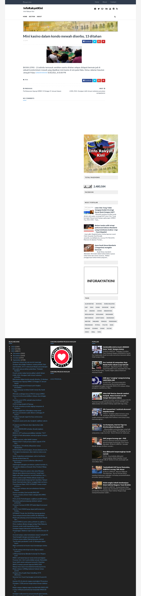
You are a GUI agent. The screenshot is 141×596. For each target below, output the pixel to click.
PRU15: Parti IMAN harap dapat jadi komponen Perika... (29, 409)
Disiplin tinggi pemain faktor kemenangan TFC (28, 502)
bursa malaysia (124, 203)
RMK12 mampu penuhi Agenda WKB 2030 (27, 464)
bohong (113, 203)
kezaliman (113, 213)
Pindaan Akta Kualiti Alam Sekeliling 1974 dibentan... (27, 473)
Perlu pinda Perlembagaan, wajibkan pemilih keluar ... (30, 398)
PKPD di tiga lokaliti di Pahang (23, 304)
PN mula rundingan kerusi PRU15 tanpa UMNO (29, 293)
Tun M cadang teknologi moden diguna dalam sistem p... (28, 450)
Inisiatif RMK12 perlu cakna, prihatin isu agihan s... (30, 421)
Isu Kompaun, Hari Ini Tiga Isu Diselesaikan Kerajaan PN (115, 325)
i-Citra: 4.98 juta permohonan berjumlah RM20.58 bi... (29, 490)
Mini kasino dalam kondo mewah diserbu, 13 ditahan (30, 279)
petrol (111, 224)
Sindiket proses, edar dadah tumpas (25, 339)
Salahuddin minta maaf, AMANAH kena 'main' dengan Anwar (116, 247)
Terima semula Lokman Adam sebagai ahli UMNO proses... (29, 395)
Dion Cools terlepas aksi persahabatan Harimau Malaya (29, 389)
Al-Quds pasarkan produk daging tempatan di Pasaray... (28, 307)
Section (18, 16)
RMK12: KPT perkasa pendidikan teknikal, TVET (29, 332)
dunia (112, 206)
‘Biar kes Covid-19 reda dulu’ (22, 551)
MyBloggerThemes (50, 593)
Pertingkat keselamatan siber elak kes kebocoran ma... (29, 352)
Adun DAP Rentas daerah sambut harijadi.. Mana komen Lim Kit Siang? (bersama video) (116, 295)
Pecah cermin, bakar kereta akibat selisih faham (29, 272)
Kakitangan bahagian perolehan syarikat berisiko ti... (30, 364)
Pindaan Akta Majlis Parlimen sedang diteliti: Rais (29, 264)
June (15, 569)
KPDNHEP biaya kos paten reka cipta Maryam (28, 370)
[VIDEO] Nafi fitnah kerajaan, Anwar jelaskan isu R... (30, 349)
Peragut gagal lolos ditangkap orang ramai (27, 310)
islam (127, 206)
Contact (127, 2)
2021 (13, 251)
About (119, 2)
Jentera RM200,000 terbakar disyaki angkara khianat (28, 329)
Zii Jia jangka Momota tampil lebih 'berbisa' (27, 556)
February (16, 577)
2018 (13, 586)
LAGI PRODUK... (56, 279)
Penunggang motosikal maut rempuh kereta (28, 499)
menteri (101, 221)
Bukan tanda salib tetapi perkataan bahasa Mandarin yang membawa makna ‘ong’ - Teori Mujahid (120, 128)
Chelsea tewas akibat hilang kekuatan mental (28, 439)
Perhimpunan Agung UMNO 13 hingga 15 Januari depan (29, 282)
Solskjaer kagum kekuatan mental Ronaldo (27, 428)
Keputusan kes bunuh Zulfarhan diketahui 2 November (28, 361)
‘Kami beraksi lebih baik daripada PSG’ (25, 540)
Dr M (105, 206)
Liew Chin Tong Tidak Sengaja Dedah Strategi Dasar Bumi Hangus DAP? (119, 109)
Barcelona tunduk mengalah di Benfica (26, 508)
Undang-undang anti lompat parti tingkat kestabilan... (27, 286)
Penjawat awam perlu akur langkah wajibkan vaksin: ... (30, 321)
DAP (100, 206)
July (14, 566)
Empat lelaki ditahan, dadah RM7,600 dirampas (28, 553)
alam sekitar (103, 203)
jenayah (106, 210)
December (16, 253)
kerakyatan (122, 210)
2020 (13, 582)
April (15, 573)
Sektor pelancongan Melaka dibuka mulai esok (28, 377)
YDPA (113, 231)
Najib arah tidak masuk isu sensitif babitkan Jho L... (30, 375)
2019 (13, 584)
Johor (113, 210)
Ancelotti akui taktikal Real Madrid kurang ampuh (29, 549)
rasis (125, 224)
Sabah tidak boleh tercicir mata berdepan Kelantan (30, 538)
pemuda (118, 221)
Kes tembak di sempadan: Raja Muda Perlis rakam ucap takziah (115, 263)
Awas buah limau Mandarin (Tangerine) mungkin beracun (119, 147)
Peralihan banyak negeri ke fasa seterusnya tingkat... (27, 317)
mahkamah (124, 217)
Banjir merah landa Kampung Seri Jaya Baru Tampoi (30, 379)
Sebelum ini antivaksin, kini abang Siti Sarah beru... (29, 558)
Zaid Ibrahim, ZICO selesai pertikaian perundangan (30, 266)
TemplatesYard (27, 593)
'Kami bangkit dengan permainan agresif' (26, 436)
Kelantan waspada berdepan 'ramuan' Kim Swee (29, 517)
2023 (13, 246)
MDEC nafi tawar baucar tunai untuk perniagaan (29, 457)
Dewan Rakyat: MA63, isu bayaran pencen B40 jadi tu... (30, 513)
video (101, 231)
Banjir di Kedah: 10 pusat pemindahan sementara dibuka (29, 543)
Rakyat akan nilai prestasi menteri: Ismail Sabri (28, 373)
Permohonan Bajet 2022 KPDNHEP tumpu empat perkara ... (29, 385)
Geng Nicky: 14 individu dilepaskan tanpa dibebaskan (27, 346)
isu (100, 210)
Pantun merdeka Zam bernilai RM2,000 (26, 392)
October (16, 257)
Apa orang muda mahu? (21, 534)
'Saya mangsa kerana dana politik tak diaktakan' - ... (30, 415)
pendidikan (127, 221)
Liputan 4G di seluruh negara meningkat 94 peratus (30, 481)
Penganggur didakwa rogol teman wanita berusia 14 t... (30, 431)
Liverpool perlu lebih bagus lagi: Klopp (25, 547)
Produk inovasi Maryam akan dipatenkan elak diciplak (28, 325)
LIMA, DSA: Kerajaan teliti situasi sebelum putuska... (27, 276)
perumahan (103, 224)
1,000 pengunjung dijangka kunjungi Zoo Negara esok (29, 454)
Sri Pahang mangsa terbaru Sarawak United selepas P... (30, 526)
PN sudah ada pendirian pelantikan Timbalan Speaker (28, 269)
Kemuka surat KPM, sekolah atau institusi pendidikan (27, 300)
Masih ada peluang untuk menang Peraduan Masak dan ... (30, 418)
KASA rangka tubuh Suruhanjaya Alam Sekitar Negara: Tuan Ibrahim (117, 383)
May (14, 571)
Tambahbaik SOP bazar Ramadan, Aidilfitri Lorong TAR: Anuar (116, 368)
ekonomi (119, 206)
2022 (13, 248)
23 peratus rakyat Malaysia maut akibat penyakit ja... (30, 536)
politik (119, 224)
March (15, 575)
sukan (116, 228)
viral (107, 231)
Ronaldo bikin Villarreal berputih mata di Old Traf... (30, 519)
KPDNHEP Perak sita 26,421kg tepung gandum (29, 413)
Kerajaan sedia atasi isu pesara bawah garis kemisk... (30, 493)
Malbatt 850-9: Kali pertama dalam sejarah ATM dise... (29, 342)
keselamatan (103, 213)
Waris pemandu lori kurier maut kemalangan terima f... (30, 446)
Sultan (123, 228)
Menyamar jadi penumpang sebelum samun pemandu (27, 401)
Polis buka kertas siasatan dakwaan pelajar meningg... (27, 561)
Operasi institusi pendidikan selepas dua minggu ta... (29, 296)
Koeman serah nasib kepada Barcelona (26, 426)
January (16, 580)
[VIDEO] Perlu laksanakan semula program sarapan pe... (30, 336)
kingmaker (123, 213)
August (16, 564)
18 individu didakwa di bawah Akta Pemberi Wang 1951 (29, 367)
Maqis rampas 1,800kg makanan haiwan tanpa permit (28, 469)
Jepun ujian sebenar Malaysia (22, 529)
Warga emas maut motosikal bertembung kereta (29, 466)
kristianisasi (103, 217)
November (16, 255)
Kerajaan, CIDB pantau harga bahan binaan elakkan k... (30, 484)
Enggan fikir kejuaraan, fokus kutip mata (26, 531)
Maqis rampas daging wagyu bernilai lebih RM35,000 (30, 487)
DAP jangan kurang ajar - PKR (114, 338)
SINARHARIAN (35, 78)
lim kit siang (114, 217)
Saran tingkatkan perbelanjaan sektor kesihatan (29, 355)
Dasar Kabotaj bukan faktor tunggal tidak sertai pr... (30, 381)
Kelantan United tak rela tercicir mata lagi (27, 262)
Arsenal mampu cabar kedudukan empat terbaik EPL (30, 434)
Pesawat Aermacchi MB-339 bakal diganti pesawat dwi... (30, 405)
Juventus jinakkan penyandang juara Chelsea (28, 510)
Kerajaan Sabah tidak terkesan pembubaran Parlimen (27, 522)
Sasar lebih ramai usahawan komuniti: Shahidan (29, 462)
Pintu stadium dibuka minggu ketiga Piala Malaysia (30, 423)
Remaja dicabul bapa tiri (21, 358)
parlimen (110, 221)
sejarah (109, 228)
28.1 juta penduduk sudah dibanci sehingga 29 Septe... (28, 313)
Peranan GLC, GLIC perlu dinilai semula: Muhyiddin (30, 459)
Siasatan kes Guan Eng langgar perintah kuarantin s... (30, 477)
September (17, 259)
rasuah (101, 228)
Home (111, 2)
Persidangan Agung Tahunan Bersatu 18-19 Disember (28, 496)
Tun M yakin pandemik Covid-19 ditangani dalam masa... (29, 442)
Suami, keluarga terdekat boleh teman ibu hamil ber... (29, 290)
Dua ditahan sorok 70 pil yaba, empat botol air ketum (28, 505)
